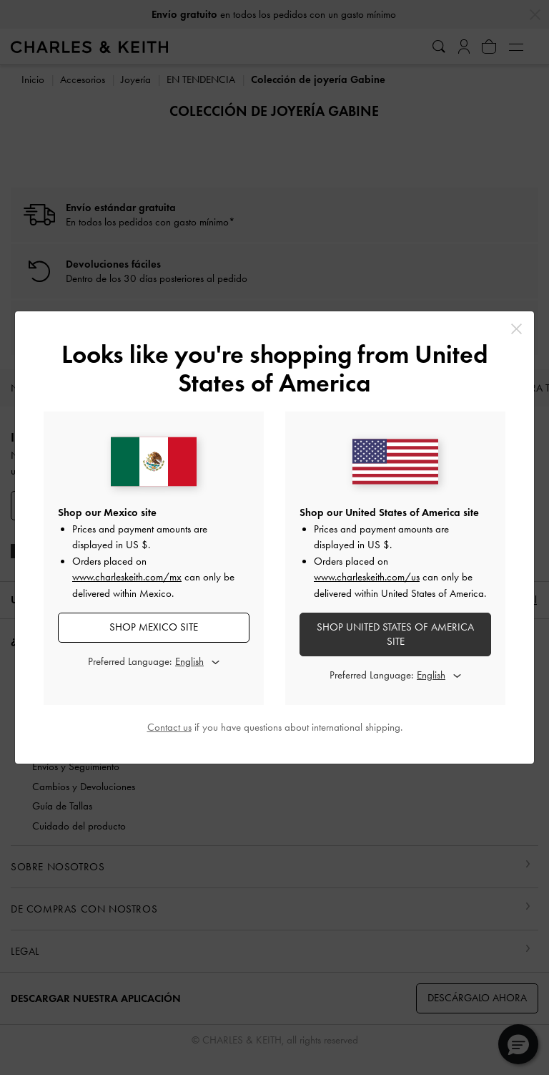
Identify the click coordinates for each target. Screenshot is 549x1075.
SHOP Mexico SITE (153, 627)
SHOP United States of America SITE (395, 634)
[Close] (516, 328)
